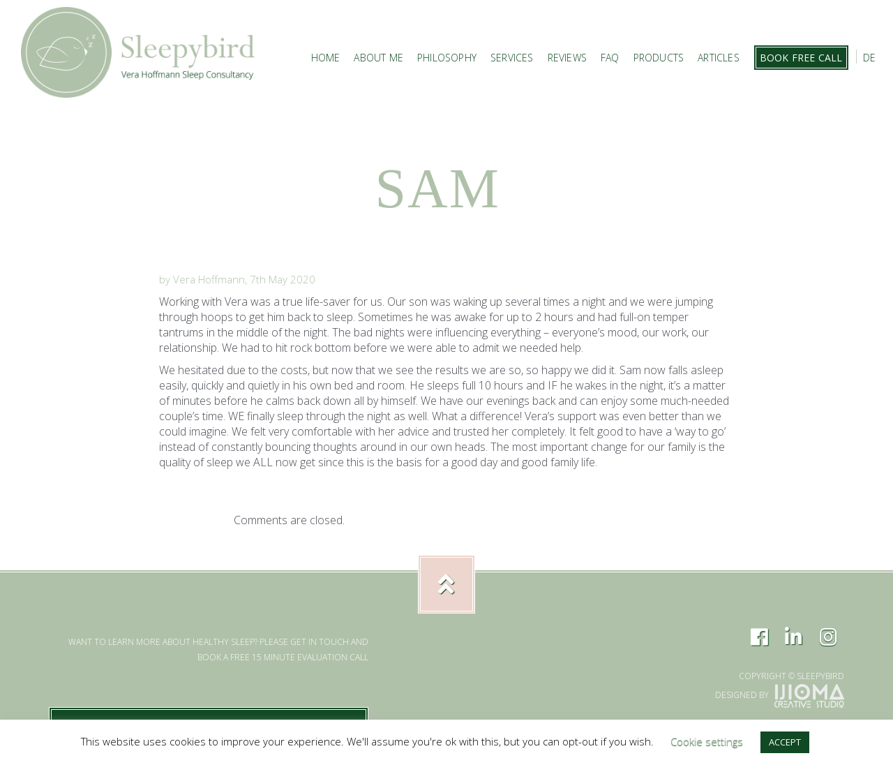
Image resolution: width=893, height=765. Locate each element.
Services (512, 57)
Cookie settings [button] (706, 741)
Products (658, 57)
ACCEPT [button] (785, 742)
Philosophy (446, 57)
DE (869, 57)
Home (325, 57)
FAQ (610, 57)
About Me (378, 57)
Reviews (567, 57)
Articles (719, 57)
